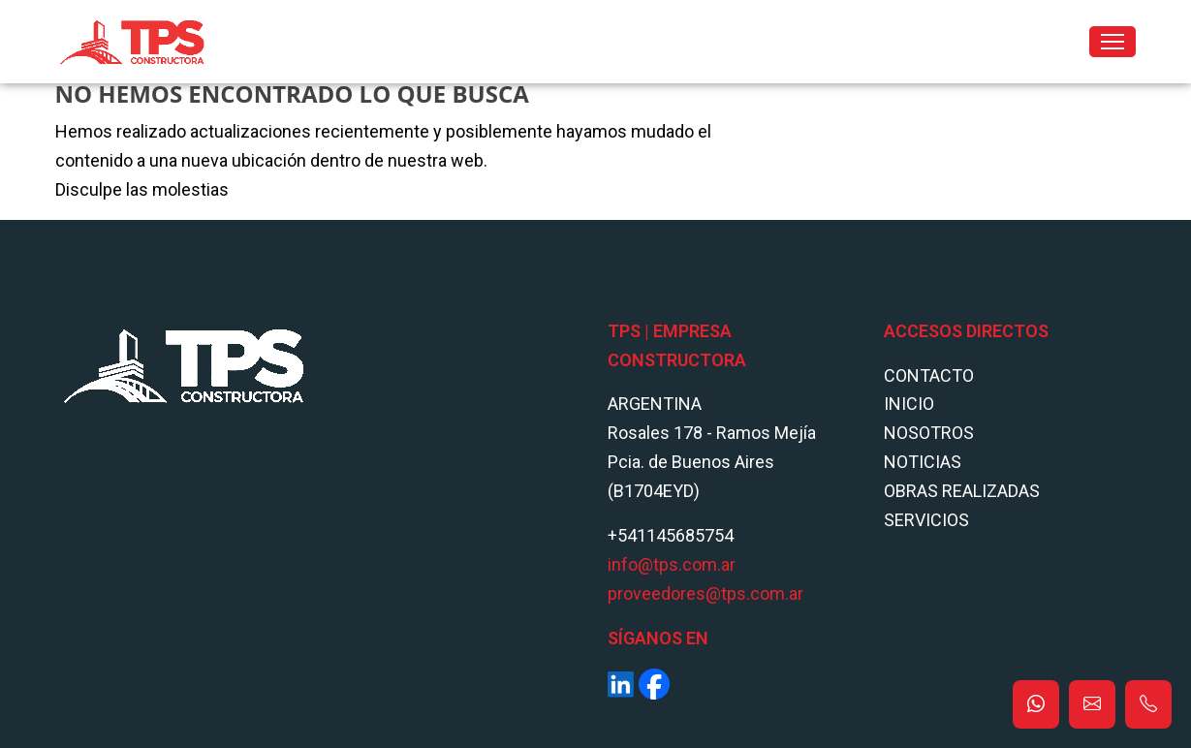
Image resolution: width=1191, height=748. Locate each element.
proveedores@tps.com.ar (705, 593)
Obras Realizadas (962, 491)
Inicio (909, 403)
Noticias (922, 462)
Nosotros (929, 432)
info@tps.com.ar (672, 564)
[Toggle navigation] (1112, 41)
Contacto (929, 375)
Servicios (926, 520)
